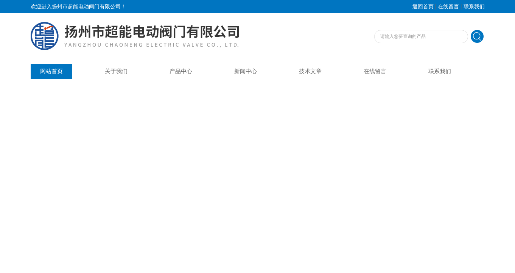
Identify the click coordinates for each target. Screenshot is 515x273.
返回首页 (423, 6)
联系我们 (474, 6)
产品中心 (181, 71)
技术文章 (310, 71)
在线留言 (448, 6)
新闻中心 (245, 71)
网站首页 (51, 71)
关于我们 (116, 71)
